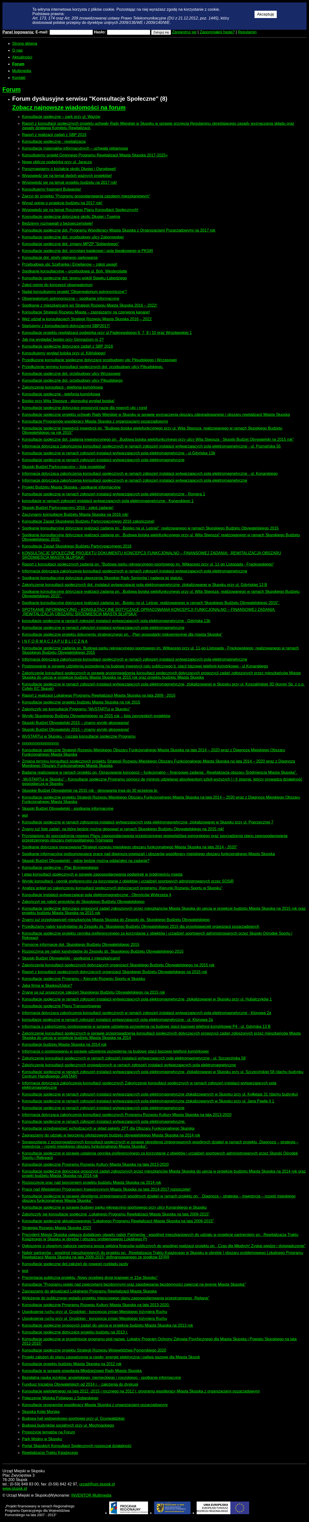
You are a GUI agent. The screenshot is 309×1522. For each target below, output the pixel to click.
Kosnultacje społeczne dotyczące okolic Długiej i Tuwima (71, 217)
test (25, 1271)
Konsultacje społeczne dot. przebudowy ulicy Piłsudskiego (72, 380)
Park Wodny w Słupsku (42, 1439)
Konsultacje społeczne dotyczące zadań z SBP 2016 (67, 346)
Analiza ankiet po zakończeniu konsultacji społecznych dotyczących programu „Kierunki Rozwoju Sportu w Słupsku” (122, 888)
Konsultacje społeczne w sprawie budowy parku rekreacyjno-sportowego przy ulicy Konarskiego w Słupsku (114, 1207)
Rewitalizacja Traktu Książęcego (50, 1453)
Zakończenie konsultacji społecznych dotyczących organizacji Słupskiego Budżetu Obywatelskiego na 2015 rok (118, 965)
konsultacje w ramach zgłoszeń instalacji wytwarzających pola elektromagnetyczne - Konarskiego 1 (108, 501)
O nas (17, 50)
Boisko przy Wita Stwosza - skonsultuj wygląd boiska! (68, 401)
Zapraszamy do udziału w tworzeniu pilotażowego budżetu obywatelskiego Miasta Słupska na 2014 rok (111, 1135)
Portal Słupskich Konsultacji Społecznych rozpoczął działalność (76, 1446)
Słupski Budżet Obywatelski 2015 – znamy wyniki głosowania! (75, 723)
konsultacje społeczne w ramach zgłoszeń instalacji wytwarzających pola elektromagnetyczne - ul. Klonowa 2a (117, 1020)
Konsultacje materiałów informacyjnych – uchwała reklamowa (75, 148)
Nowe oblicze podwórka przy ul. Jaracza (57, 162)
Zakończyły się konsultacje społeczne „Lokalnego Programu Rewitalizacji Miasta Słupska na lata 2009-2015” (116, 1214)
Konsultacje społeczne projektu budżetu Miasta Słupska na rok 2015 (81, 702)
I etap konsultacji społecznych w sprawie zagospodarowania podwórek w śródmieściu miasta (102, 874)
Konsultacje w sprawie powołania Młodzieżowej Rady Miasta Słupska (82, 1371)
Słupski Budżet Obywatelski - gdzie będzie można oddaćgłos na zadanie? (85, 861)
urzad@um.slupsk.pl (97, 1484)
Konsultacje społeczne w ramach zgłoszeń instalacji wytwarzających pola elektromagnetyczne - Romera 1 (113, 494)
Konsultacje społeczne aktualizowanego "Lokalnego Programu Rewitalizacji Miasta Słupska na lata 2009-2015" (118, 1221)
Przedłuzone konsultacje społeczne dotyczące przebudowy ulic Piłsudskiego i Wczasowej (99, 360)
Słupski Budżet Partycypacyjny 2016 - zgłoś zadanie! (67, 508)
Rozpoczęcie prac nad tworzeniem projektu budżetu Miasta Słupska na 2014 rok (91, 1182)
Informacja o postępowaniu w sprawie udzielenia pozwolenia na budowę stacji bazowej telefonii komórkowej (115, 1051)
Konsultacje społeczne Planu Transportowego (61, 1006)
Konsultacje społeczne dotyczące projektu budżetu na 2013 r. (75, 1332)
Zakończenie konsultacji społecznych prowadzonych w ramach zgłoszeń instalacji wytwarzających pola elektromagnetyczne (129, 1065)
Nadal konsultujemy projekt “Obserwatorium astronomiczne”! (74, 292)
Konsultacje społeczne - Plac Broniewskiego (60, 867)
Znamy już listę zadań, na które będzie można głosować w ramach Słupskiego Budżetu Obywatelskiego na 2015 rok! (123, 829)
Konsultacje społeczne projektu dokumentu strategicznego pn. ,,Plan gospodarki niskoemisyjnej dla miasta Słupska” (122, 634)
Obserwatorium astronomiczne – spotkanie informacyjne (70, 298)
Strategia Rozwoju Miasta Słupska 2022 (56, 1228)
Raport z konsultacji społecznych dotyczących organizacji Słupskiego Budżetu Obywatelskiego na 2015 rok (114, 972)
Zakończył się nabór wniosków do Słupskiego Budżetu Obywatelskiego (83, 902)
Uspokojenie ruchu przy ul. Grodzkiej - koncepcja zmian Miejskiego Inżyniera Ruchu (94, 1312)
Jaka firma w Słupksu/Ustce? (47, 985)
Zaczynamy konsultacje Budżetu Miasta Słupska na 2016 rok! (75, 514)
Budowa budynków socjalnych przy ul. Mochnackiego (68, 1425)
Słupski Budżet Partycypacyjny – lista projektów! (63, 467)
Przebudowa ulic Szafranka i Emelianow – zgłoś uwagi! (69, 264)
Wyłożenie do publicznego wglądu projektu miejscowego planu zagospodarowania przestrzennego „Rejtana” (115, 1298)
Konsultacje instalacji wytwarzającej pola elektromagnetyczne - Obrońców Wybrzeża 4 (96, 895)
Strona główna (24, 43)
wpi (25, 815)
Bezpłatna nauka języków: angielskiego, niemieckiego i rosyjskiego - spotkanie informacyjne (101, 1377)
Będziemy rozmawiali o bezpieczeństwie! (57, 223)
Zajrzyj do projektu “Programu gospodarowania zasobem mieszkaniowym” (86, 196)
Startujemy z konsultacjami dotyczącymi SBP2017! (66, 326)
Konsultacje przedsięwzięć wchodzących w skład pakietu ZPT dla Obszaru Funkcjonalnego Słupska (108, 1128)
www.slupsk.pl (14, 1488)
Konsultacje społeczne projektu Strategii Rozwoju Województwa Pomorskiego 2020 (94, 1350)
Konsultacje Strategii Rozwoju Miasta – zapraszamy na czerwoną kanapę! (86, 312)
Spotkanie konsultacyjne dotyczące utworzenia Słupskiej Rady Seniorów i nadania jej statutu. (102, 578)
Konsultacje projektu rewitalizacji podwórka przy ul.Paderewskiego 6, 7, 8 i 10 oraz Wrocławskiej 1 (107, 333)
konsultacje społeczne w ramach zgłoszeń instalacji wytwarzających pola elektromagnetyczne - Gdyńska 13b (116, 621)
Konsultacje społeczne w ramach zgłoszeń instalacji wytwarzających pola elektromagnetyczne (103, 460)
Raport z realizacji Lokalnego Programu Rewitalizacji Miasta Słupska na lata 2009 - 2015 (98, 695)
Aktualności (22, 57)
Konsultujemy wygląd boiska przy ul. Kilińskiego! (64, 353)
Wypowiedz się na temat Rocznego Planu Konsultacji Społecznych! (80, 210)
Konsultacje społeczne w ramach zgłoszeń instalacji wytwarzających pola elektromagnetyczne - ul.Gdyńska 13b (118, 453)
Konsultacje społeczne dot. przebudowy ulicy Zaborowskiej (73, 237)
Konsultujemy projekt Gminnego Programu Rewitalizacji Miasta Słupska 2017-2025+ (95, 155)
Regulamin (247, 32)
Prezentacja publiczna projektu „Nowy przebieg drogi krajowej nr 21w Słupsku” (90, 1278)
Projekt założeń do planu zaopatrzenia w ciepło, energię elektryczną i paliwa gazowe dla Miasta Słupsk (111, 1357)
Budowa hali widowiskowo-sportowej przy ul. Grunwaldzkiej (73, 1418)
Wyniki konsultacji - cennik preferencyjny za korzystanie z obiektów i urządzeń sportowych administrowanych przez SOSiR (128, 881)
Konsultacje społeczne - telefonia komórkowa (61, 394)
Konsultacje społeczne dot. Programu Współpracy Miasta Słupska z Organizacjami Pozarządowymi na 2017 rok (118, 230)
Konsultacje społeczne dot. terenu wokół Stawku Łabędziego (74, 278)
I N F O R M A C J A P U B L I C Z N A (55, 641)
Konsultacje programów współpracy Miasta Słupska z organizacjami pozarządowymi (95, 1405)
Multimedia (21, 71)
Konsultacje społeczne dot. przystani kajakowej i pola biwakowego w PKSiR (87, 251)
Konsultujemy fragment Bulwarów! (51, 189)
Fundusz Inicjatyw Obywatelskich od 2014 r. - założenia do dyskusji (80, 1384)
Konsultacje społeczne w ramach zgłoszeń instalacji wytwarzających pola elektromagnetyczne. (104, 1121)
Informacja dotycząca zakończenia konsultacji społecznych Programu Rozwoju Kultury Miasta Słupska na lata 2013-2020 (126, 1115)
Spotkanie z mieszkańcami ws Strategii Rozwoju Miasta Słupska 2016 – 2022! (89, 305)
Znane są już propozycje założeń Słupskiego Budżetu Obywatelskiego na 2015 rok (93, 992)
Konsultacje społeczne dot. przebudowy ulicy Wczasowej (71, 374)
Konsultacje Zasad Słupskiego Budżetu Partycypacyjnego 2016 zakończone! (88, 521)
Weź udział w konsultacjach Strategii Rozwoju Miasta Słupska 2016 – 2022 (87, 319)
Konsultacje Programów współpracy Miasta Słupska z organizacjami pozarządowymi (95, 421)
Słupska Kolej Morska (41, 1412)
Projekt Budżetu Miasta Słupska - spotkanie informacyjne (71, 487)
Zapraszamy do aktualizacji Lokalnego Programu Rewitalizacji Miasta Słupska (89, 1291)
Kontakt (18, 78)
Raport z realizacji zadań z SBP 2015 (54, 135)
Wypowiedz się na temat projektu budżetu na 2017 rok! (69, 182)
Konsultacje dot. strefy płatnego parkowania (60, 257)
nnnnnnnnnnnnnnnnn (40, 743)
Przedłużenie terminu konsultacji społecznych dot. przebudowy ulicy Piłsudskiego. (92, 367)
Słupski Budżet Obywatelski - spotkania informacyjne (67, 808)
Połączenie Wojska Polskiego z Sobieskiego (60, 1398)
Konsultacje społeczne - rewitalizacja (54, 141)
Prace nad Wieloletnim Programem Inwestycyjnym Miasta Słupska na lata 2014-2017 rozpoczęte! (106, 1189)
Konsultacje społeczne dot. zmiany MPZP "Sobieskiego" (70, 244)
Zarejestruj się (184, 32)
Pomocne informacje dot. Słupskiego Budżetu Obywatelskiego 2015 (80, 945)
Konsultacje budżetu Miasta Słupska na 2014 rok (64, 1044)
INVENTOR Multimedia (91, 1495)
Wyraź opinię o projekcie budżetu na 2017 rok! (62, 203)
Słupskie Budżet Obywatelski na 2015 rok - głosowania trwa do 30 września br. (90, 790)
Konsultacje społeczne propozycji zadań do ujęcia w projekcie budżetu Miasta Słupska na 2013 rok (107, 1325)
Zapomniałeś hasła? (217, 32)
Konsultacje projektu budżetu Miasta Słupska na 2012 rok (71, 1364)
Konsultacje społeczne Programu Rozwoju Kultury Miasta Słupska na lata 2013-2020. (96, 1305)
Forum (18, 64)
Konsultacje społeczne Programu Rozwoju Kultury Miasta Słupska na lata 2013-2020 (95, 1164)
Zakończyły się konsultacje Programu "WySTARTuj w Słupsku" (76, 709)
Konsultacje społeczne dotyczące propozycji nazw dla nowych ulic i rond (84, 408)
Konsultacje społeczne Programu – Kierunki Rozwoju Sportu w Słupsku (83, 979)
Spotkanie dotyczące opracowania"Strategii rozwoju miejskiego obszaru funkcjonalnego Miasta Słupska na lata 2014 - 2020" (129, 847)
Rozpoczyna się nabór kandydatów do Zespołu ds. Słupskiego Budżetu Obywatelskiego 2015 (102, 951)
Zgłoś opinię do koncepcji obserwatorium (57, 285)
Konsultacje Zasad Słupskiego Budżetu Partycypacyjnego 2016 (76, 546)
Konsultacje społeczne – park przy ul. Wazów (61, 117)
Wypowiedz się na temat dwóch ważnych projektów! (67, 176)
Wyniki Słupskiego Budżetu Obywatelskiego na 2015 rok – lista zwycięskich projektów (96, 716)
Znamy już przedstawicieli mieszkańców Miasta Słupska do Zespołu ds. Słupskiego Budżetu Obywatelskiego (116, 920)
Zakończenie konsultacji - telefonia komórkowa (62, 387)
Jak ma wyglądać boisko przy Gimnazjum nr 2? (63, 339)
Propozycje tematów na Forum (48, 1432)
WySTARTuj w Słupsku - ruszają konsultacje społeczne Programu (79, 736)
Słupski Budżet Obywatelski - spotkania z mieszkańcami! (71, 958)
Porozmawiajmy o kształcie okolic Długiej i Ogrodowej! (69, 169)
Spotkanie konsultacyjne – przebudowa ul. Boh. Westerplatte (74, 271)
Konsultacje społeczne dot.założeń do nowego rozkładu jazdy (75, 1264)
